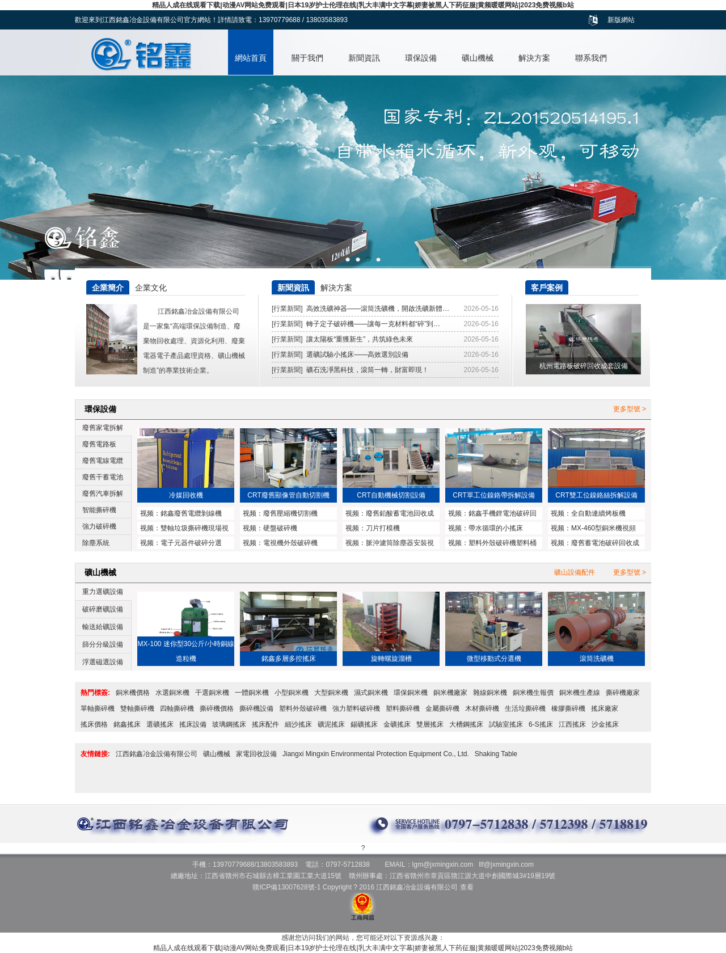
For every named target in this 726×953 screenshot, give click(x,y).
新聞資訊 (364, 57)
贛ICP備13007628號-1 (286, 887)
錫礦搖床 (364, 724)
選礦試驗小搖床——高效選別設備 (357, 355)
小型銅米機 (292, 693)
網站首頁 (251, 57)
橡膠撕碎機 (568, 708)
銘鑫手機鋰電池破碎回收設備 (492, 514)
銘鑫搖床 (127, 724)
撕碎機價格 (217, 708)
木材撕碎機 (482, 708)
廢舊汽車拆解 (102, 493)
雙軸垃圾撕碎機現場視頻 (184, 529)
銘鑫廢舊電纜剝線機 (191, 513)
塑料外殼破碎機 (303, 708)
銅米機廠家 (450, 693)
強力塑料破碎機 (356, 708)
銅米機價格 (133, 693)
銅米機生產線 (579, 693)
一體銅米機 (252, 693)
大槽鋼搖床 (466, 724)
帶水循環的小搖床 (495, 528)
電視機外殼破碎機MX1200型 (280, 544)
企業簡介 (108, 287)
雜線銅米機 (490, 693)
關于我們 (307, 57)
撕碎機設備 (256, 708)
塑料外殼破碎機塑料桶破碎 (492, 544)
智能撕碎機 (99, 510)
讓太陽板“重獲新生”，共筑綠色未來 (359, 339)
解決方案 (534, 57)
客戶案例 (547, 287)
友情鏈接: (95, 754)
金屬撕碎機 (442, 708)
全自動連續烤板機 (598, 513)
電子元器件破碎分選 (191, 543)
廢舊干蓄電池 (102, 477)
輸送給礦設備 (102, 627)
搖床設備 (192, 724)
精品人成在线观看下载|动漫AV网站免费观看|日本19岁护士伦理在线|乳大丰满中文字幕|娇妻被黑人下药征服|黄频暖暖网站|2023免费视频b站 (362, 5)
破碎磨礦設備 (102, 609)
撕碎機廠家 (623, 693)
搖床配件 (265, 724)
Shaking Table (496, 754)
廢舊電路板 (99, 444)
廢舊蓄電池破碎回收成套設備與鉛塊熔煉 (595, 544)
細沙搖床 (298, 724)
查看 (467, 887)
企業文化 (151, 287)
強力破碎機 (99, 526)
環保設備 (421, 57)
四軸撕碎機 (177, 708)
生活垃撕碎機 (525, 708)
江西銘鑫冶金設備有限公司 (156, 754)
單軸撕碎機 (98, 708)
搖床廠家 (604, 708)
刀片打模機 (383, 528)
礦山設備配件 (574, 572)
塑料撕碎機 (403, 708)
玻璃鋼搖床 (229, 724)
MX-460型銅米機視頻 (603, 528)
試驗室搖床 (506, 724)
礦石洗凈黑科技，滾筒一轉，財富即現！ (367, 370)
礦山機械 (477, 57)
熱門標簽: (95, 693)
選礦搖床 (160, 724)
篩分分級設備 (102, 644)
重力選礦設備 (102, 592)
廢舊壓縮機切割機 (290, 513)
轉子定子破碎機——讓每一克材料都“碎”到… (373, 324)
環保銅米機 (411, 693)
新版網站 (621, 20)
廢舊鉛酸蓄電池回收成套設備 (389, 514)
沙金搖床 (605, 724)
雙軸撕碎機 (137, 708)
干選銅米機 (212, 693)
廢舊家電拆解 (102, 428)
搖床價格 (94, 724)
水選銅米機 (172, 693)
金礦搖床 (397, 724)
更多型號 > (629, 409)
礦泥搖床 (331, 724)
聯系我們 (591, 57)
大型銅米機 (331, 693)
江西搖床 (572, 724)
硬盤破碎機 (280, 528)
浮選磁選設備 (102, 662)
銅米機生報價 (533, 693)
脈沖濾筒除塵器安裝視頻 (389, 544)
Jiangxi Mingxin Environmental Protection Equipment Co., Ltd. (375, 754)
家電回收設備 (256, 754)
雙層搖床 (430, 724)
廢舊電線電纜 (102, 461)
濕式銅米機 (371, 693)
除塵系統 (95, 543)
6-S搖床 (541, 724)
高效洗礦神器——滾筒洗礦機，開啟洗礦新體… (377, 309)
